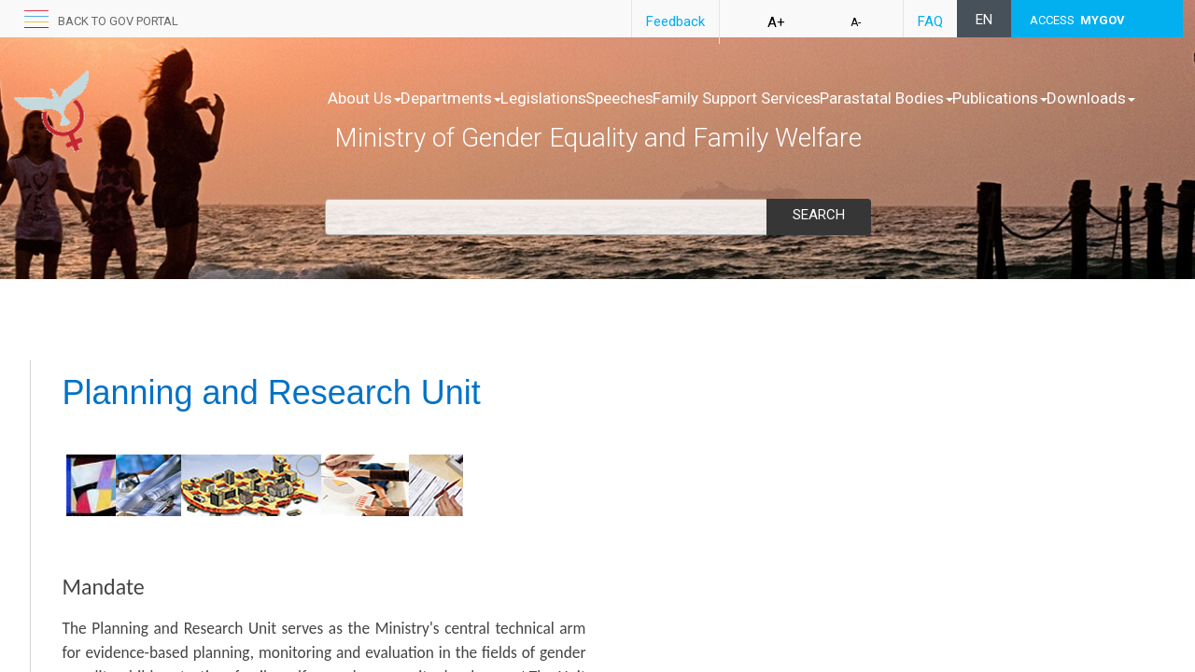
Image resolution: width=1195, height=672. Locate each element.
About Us (364, 98)
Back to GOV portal (118, 21)
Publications (375, 116)
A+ (776, 22)
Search (819, 214)
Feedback (675, 21)
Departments (470, 98)
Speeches (678, 98)
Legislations (583, 98)
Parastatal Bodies (984, 98)
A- (856, 22)
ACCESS (1077, 20)
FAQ (930, 21)
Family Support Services (815, 98)
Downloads (486, 116)
